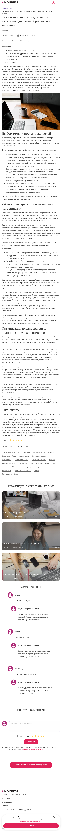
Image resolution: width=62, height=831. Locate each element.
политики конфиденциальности (32, 749)
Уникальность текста (22, 470)
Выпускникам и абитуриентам (33, 452)
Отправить (31, 742)
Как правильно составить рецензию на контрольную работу (26, 574)
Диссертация (6, 459)
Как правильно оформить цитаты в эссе (18, 512)
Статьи (36, 470)
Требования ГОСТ (21, 459)
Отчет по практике (39, 459)
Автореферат (6, 470)
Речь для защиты (26, 463)
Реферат (52, 459)
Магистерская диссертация (22, 467)
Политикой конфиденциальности (31, 821)
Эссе (48, 467)
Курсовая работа (42, 463)
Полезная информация (44, 41)
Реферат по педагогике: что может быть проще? (21, 543)
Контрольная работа (9, 463)
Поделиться (24, 446)
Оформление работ (39, 456)
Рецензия (39, 467)
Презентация (24, 456)
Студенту (29, 41)
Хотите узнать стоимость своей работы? (31, 765)
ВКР (20, 41)
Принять (31, 826)
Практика (5, 467)
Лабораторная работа (10, 474)
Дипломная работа (9, 41)
